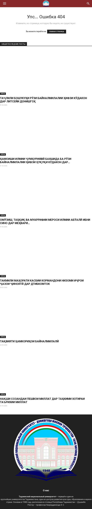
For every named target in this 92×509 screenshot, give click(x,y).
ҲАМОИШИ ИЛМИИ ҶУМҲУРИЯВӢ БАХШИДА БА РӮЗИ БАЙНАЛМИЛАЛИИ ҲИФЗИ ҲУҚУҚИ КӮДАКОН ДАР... (35, 160)
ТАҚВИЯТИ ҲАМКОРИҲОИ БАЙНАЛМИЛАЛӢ (29, 341)
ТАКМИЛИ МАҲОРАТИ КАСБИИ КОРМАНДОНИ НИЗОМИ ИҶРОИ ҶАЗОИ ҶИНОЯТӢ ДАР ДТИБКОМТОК (42, 282)
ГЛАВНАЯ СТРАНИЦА (56, 31)
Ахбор (3, 93)
